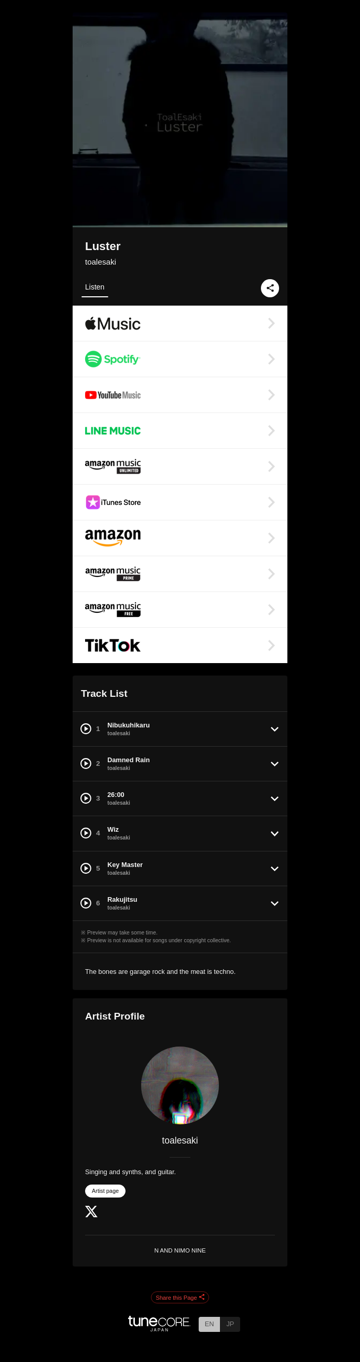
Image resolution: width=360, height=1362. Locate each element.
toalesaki (100, 261)
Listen (94, 287)
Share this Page (180, 1298)
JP (230, 1324)
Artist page (105, 1191)
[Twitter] (91, 1215)
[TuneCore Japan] (159, 1328)
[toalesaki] (180, 1085)
